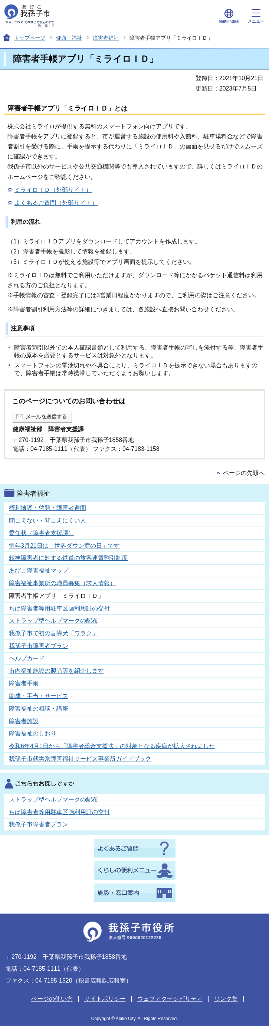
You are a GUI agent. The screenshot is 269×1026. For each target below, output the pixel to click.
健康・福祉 (69, 38)
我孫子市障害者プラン (38, 646)
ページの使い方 (52, 999)
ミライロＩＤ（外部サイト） (53, 190)
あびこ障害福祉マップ (38, 570)
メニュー (256, 16)
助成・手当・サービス (38, 696)
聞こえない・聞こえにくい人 (47, 520)
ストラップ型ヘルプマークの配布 (53, 620)
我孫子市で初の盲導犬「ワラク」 (53, 633)
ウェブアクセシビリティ (170, 999)
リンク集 (226, 999)
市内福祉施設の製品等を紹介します (56, 671)
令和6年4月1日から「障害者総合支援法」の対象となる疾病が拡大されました (112, 746)
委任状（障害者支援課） (41, 533)
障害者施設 (24, 721)
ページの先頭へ (244, 473)
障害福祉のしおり (32, 733)
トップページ (29, 38)
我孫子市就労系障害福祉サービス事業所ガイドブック (80, 758)
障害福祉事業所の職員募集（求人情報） (62, 583)
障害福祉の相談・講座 (38, 708)
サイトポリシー (105, 999)
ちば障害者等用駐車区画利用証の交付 (59, 608)
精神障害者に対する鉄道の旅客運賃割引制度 (68, 558)
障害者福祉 (106, 38)
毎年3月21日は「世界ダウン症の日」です (64, 545)
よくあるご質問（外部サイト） (56, 203)
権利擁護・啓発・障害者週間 (47, 508)
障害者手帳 (24, 683)
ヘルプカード (27, 658)
